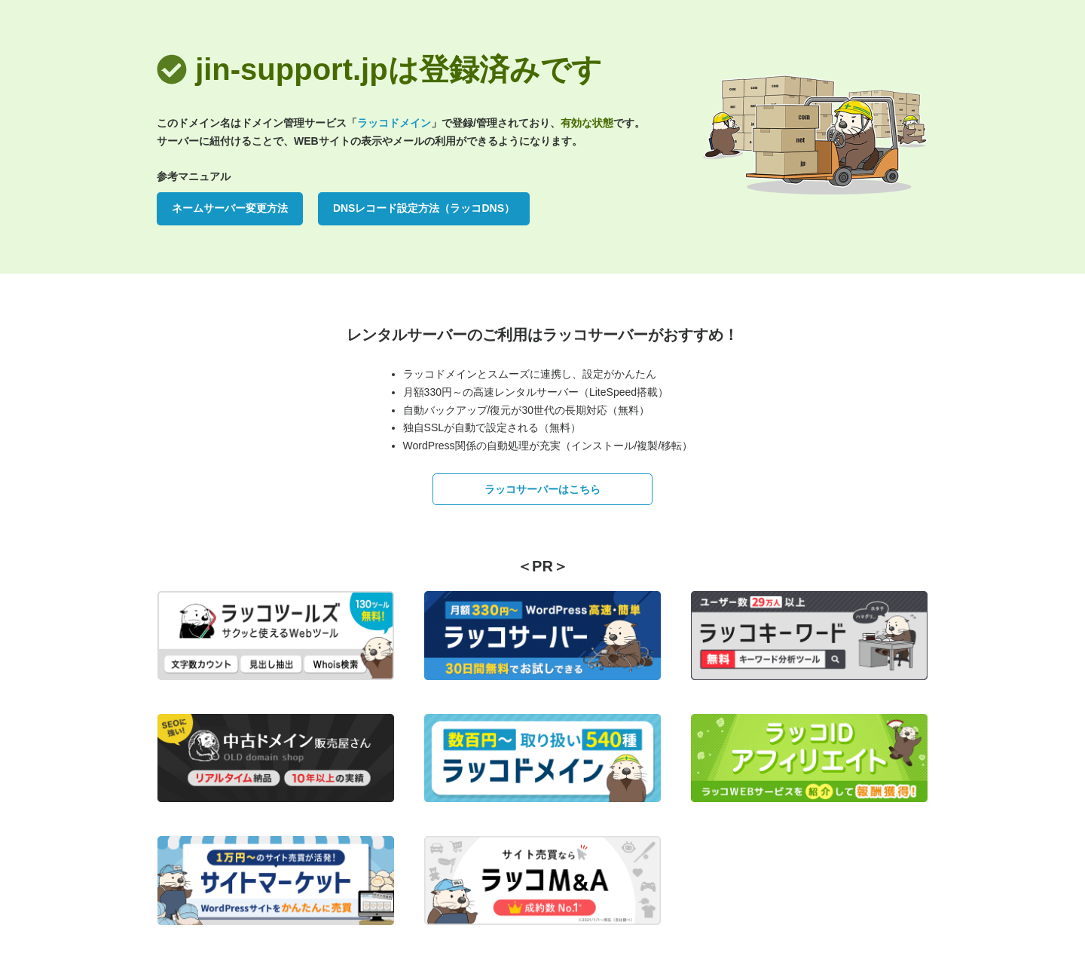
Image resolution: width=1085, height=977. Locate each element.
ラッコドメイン (394, 123)
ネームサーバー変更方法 (230, 208)
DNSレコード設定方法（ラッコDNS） (424, 208)
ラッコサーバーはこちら (542, 489)
